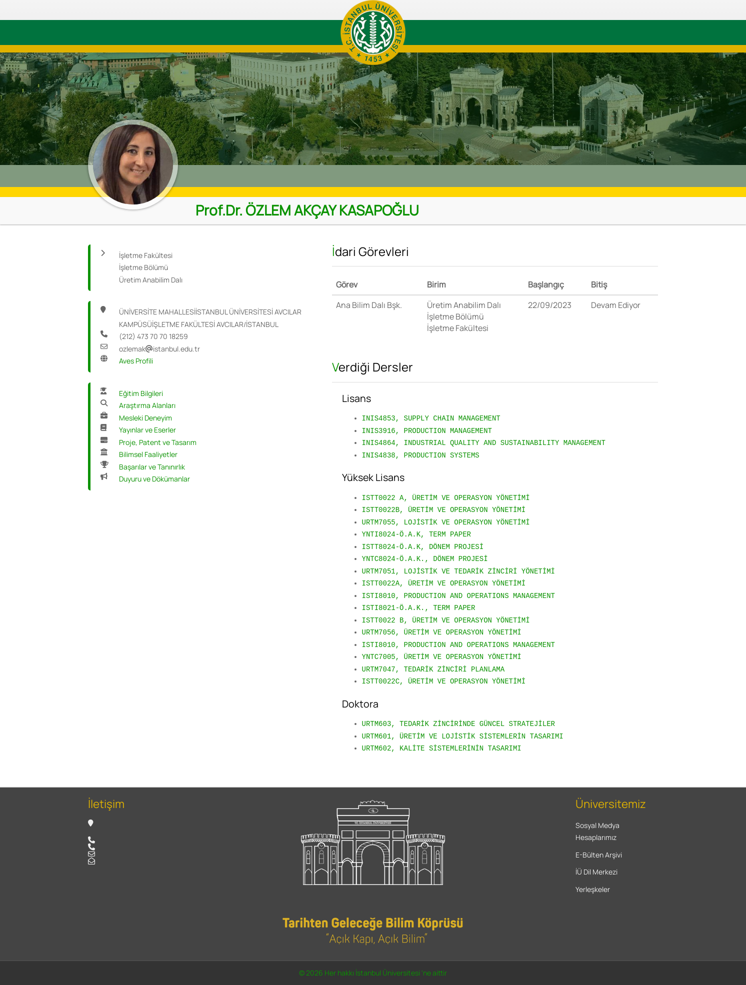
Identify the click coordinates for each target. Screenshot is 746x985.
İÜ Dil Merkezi (597, 871)
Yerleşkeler (593, 889)
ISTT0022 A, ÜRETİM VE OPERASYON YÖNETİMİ (446, 497)
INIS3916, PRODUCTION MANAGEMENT (427, 431)
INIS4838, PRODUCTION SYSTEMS (421, 455)
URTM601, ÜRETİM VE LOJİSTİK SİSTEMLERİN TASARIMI (463, 736)
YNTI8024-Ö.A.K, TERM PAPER (416, 534)
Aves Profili (136, 361)
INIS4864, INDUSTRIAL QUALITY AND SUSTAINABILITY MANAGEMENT (484, 443)
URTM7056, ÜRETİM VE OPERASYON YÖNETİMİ (442, 632)
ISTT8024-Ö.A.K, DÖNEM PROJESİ (423, 547)
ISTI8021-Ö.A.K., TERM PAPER (419, 607)
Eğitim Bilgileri (141, 393)
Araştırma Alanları (147, 405)
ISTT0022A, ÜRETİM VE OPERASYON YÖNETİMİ (444, 583)
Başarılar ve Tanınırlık (152, 467)
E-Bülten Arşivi (599, 855)
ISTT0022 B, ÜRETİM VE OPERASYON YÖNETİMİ (446, 620)
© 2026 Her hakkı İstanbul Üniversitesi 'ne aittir (373, 973)
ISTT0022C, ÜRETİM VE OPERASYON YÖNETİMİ (444, 681)
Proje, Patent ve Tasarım (157, 442)
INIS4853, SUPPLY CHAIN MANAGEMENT (431, 418)
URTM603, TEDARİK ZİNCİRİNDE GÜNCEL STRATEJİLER (458, 723)
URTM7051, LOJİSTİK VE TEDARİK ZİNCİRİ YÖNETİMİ (458, 571)
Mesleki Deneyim (145, 417)
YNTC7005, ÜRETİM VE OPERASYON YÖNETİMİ (442, 657)
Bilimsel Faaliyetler (148, 454)
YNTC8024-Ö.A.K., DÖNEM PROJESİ (425, 559)
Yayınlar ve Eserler (147, 429)
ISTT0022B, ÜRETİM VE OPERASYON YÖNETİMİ (444, 509)
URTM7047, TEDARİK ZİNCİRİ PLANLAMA (433, 669)
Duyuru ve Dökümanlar (154, 479)
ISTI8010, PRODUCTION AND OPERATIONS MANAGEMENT (458, 595)
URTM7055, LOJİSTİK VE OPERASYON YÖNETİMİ (446, 522)
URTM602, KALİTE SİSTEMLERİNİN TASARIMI (442, 748)
